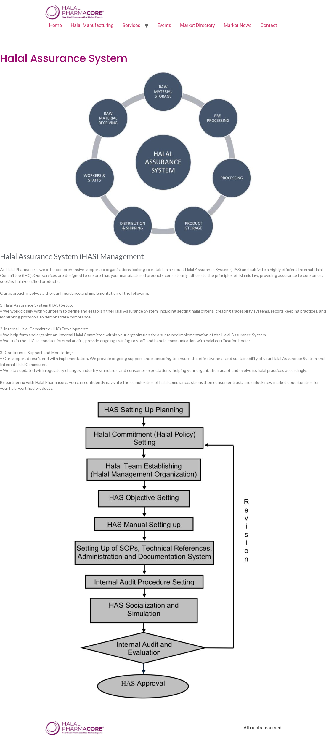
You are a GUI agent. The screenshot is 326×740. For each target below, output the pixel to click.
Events (164, 25)
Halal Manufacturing (92, 25)
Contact (269, 25)
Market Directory (197, 25)
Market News (238, 25)
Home (55, 25)
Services (131, 25)
